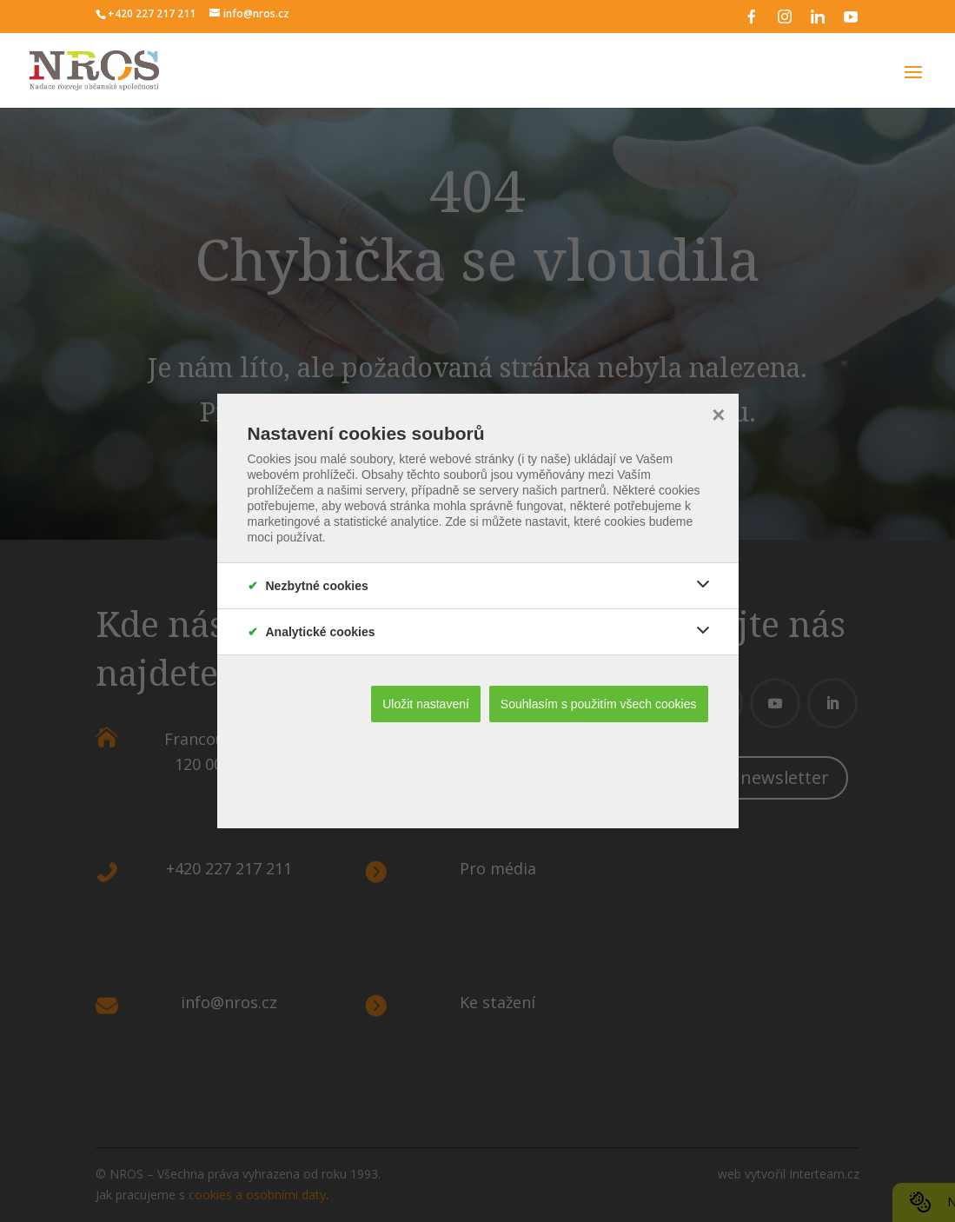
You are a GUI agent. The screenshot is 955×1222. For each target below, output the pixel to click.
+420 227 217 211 (152, 13)
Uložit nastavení (425, 704)
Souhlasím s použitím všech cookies (599, 704)
